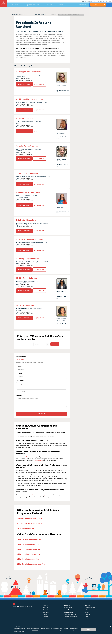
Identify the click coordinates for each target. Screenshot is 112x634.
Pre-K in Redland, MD (25, 528)
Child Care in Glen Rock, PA (28, 554)
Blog (71, 5)
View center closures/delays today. (22, 606)
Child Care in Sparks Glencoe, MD (31, 564)
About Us (45, 607)
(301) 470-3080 (39, 318)
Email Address (41, 383)
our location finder (24, 457)
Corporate (45, 616)
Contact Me (41, 413)
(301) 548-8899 (39, 110)
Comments (19, 395)
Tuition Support (68, 607)
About (61, 5)
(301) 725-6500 (39, 250)
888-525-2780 (20, 359)
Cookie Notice (35, 630)
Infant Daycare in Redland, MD (29, 518)
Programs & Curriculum (32, 5)
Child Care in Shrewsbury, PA (29, 539)
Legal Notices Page (19, 631)
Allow (88, 629)
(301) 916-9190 (39, 184)
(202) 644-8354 (39, 290)
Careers (45, 614)
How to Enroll (39, 460)
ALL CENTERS (19, 19)
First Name (41, 368)
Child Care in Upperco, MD (28, 559)
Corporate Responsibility (70, 616)
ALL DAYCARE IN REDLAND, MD (33, 19)
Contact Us (82, 5)
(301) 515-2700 (39, 205)
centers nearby (97, 5)
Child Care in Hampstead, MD (29, 549)
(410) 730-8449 (39, 269)
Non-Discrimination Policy (70, 614)
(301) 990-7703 (39, 84)
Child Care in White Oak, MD (28, 544)
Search (54, 344)
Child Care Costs (68, 612)
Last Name (41, 376)
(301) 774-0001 (39, 131)
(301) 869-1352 (39, 158)
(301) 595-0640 (39, 231)
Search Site (108, 5)
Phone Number (41, 390)
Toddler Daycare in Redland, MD (30, 523)
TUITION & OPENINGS (24, 84)
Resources (49, 5)
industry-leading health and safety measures (38, 495)
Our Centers (14, 5)
